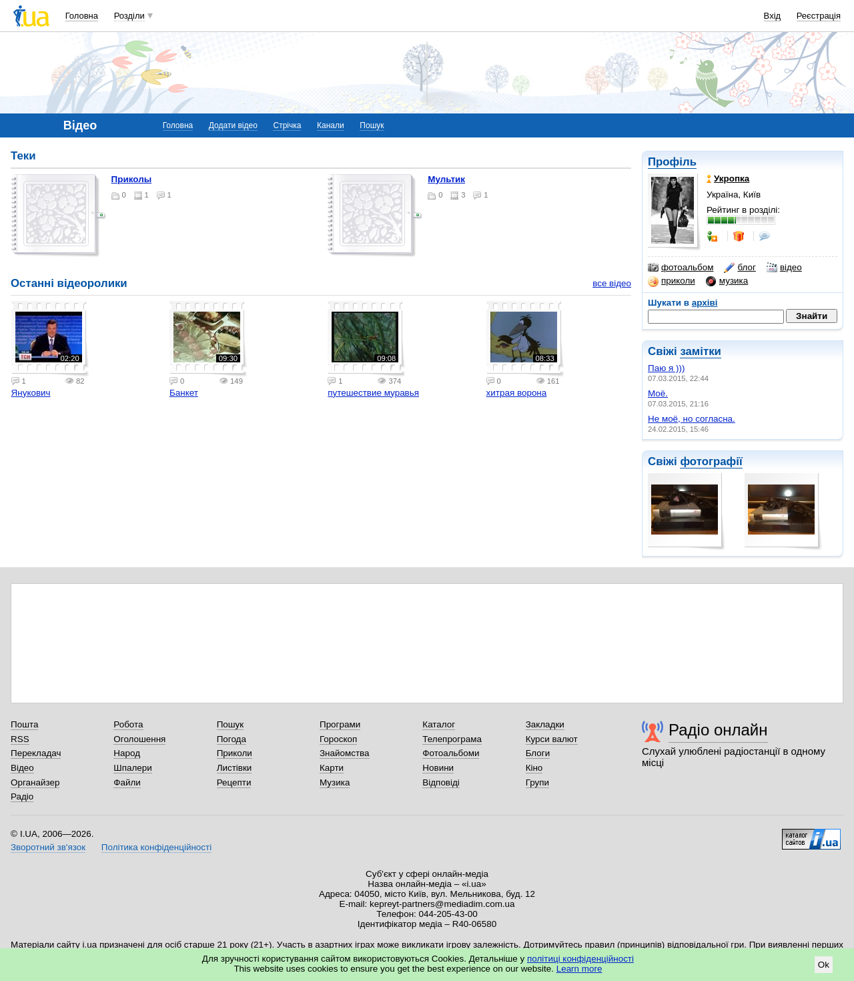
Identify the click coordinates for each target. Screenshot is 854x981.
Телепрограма (452, 739)
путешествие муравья (373, 393)
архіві (705, 303)
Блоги (538, 753)
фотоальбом (680, 267)
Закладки (545, 724)
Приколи (234, 753)
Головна (81, 16)
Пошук (372, 125)
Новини (438, 768)
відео (784, 267)
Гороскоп (338, 739)
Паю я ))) (666, 368)
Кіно (534, 768)
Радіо (22, 796)
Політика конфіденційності (156, 847)
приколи (671, 281)
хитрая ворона (516, 393)
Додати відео (233, 125)
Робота (128, 724)
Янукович (31, 393)
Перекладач (36, 753)
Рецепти (234, 782)
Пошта (24, 724)
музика (727, 281)
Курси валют (552, 739)
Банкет (183, 393)
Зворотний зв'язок (48, 847)
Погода (231, 739)
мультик (446, 179)
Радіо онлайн (718, 730)
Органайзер (35, 782)
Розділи (129, 16)
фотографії (711, 461)
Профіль (672, 161)
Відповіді (441, 782)
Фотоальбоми (450, 753)
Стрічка (287, 125)
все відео (611, 283)
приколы (131, 179)
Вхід (772, 16)
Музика (335, 782)
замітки (700, 351)
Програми (340, 724)
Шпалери (132, 768)
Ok (823, 965)
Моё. (658, 393)
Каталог (438, 724)
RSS (20, 739)
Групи (537, 782)
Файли (127, 782)
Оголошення (139, 739)
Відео (22, 768)
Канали (330, 125)
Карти (332, 768)
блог (739, 267)
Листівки (234, 768)
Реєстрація (819, 16)
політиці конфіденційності (580, 959)
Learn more (579, 969)
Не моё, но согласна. (691, 419)
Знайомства (345, 753)
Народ (126, 753)
